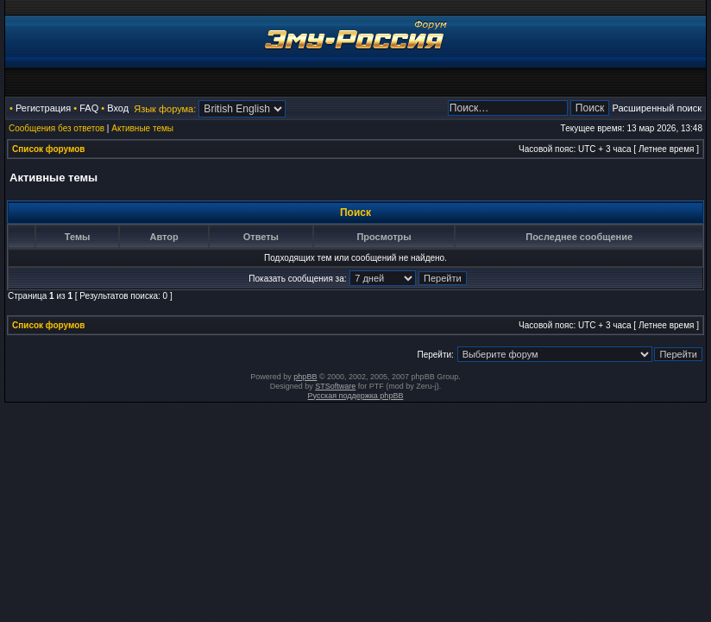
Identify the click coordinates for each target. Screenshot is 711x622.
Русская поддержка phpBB (356, 395)
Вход (118, 108)
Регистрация (43, 108)
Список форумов (48, 149)
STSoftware (335, 386)
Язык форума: (165, 109)
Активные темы (142, 128)
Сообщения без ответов (56, 128)
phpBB (305, 376)
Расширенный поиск (657, 108)
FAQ (88, 108)
